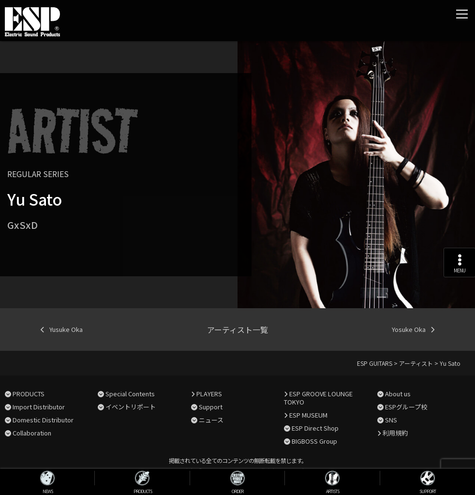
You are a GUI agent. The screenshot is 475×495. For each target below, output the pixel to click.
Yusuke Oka (66, 329)
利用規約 (395, 432)
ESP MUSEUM (308, 415)
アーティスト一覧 (237, 329)
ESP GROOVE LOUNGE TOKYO (318, 397)
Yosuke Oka (409, 329)
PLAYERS (209, 393)
